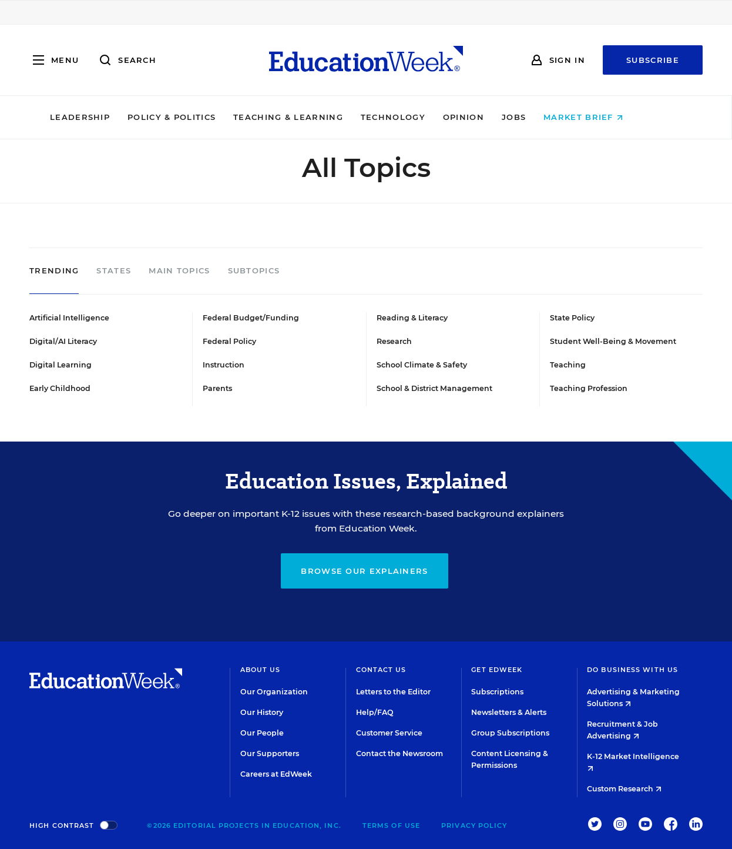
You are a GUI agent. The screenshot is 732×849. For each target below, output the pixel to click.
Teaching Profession (588, 388)
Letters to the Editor (393, 691)
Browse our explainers (364, 571)
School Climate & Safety (422, 364)
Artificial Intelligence (69, 317)
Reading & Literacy (412, 317)
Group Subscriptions (510, 732)
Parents (217, 388)
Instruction (223, 364)
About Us (260, 670)
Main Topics (179, 270)
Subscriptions (497, 691)
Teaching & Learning (318, 117)
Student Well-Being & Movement (613, 341)
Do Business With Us (632, 670)
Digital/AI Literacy (63, 341)
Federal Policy (229, 341)
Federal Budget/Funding (251, 317)
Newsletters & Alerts (508, 712)
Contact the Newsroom (399, 753)
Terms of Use (391, 825)
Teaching (568, 364)
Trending (54, 270)
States (113, 270)
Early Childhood (59, 388)
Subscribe (652, 60)
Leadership (109, 117)
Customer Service (389, 732)
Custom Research (624, 788)
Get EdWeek (496, 670)
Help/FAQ (375, 712)
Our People (262, 732)
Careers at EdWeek (276, 774)
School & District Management (434, 388)
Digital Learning (60, 364)
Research (394, 341)
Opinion (492, 117)
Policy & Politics (201, 117)
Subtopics (254, 270)
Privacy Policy (474, 825)
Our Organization (274, 691)
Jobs (543, 117)
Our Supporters (269, 753)
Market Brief (613, 117)
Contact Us (381, 670)
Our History (261, 712)
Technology (422, 117)
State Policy (572, 317)
